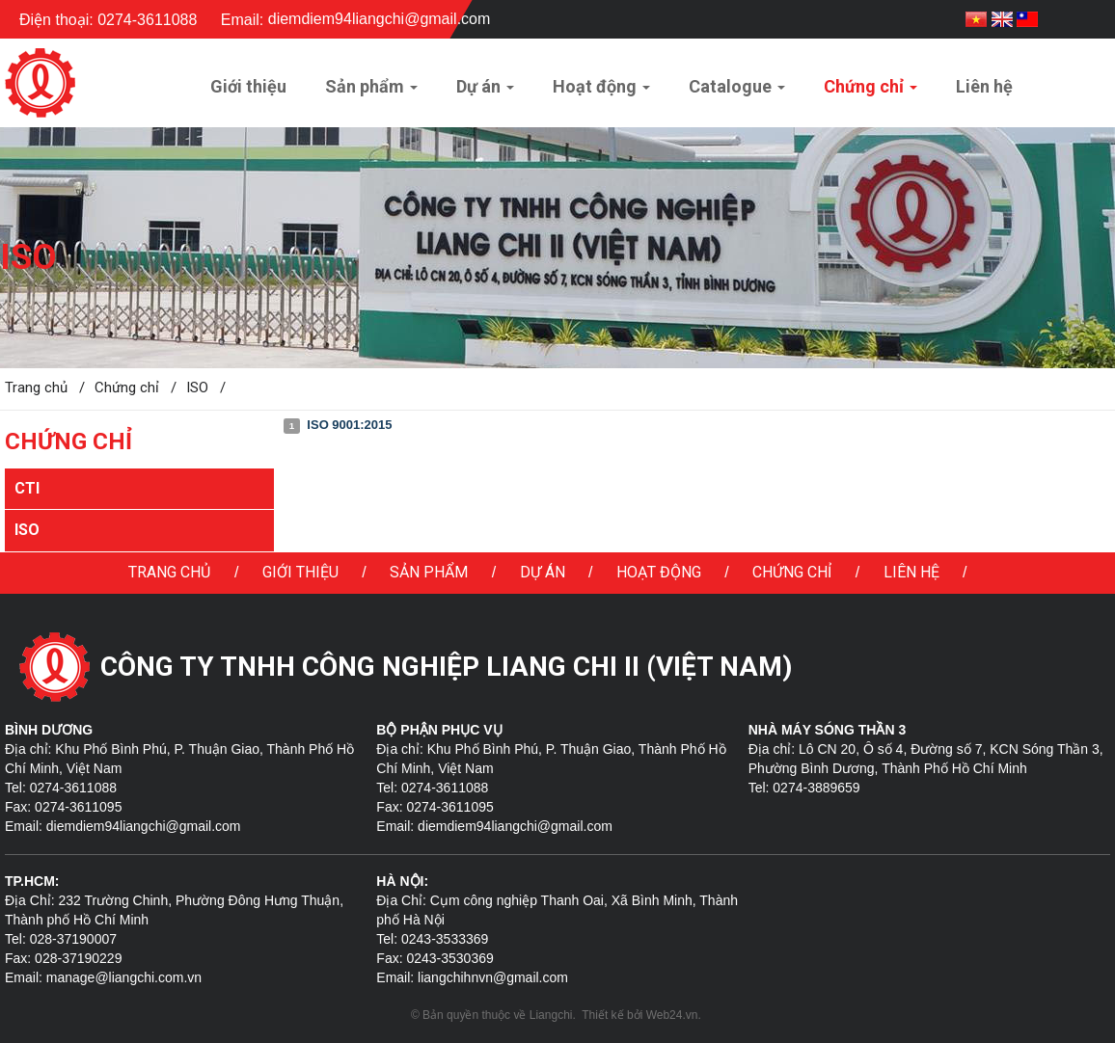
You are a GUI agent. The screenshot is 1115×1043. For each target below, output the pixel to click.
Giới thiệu (300, 572)
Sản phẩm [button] (371, 92)
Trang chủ (169, 572)
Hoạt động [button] (601, 92)
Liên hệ (911, 572)
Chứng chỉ (791, 572)
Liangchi (551, 1015)
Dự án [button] (485, 92)
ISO (27, 530)
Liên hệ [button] (984, 86)
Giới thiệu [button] (248, 86)
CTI (27, 488)
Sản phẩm (429, 572)
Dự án (542, 572)
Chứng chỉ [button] (870, 92)
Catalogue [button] (737, 92)
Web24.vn (672, 1015)
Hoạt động (658, 572)
